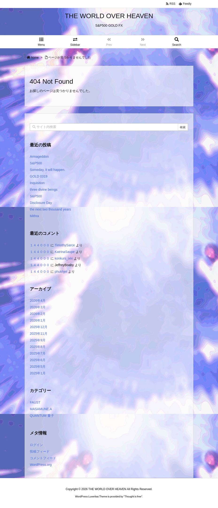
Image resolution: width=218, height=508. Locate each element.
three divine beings (44, 189)
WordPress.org (41, 465)
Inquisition (37, 183)
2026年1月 (38, 320)
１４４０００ (40, 245)
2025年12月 (38, 327)
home (35, 57)
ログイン (36, 445)
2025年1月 (38, 373)
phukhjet (61, 271)
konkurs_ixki (64, 258)
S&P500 (36, 163)
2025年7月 (38, 353)
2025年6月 (38, 360)
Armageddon (39, 156)
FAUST (35, 402)
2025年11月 (38, 333)
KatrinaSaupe (65, 252)
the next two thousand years (50, 209)
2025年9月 (38, 340)
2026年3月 (38, 307)
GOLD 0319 (38, 176)
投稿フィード (40, 451)
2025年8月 (38, 347)
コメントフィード (43, 458)
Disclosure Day (41, 203)
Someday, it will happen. (47, 170)
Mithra (34, 216)
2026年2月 (38, 314)
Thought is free (133, 496)
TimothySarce (65, 245)
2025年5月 (38, 366)
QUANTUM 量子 (42, 415)
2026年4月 (38, 300)
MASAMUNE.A (41, 409)
